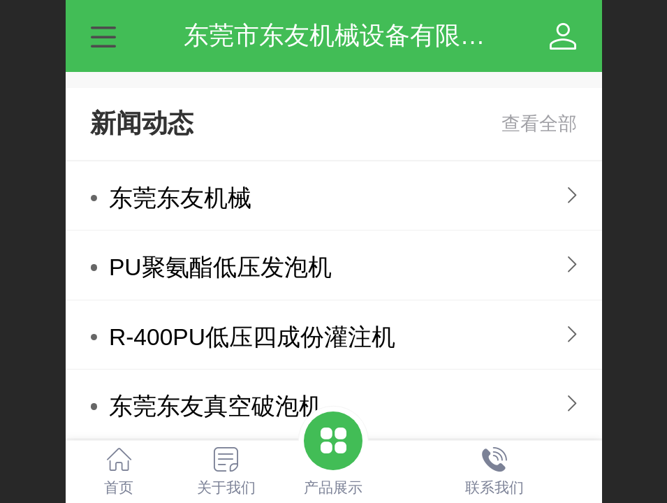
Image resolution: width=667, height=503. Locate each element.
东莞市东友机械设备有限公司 (347, 35)
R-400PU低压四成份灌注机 (252, 337)
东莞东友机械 (180, 198)
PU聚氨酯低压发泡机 (220, 267)
